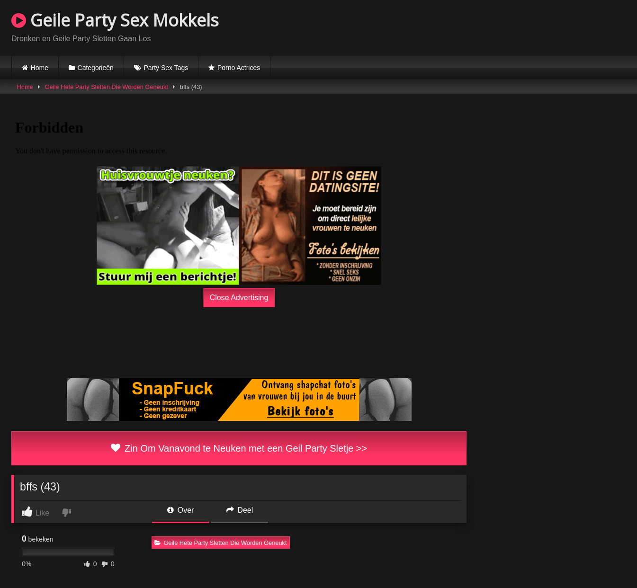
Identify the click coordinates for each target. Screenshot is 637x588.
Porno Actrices (238, 67)
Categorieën (96, 67)
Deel (239, 510)
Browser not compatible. (515, 26)
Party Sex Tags (166, 67)
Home (39, 67)
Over (180, 510)
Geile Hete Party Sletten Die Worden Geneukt (106, 86)
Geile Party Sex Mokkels (115, 20)
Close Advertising (239, 298)
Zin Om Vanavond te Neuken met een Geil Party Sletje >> (239, 448)
